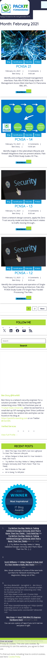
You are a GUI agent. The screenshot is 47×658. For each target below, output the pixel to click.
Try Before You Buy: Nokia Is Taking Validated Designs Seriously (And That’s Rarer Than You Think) (22, 463)
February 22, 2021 (13, 71)
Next (42, 308)
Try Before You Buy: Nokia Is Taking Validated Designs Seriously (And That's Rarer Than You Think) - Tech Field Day (23, 531)
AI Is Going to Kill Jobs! (14, 472)
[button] (6, 641)
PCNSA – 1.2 (23, 273)
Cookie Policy (14, 656)
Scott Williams (11, 562)
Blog (8, 62)
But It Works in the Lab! (15, 469)
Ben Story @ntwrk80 (10, 395)
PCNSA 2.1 (23, 66)
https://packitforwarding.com (14, 418)
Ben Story (16, 73)
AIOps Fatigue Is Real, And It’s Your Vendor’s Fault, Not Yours (22, 457)
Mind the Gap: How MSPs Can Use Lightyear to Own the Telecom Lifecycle (22, 452)
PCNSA (37, 62)
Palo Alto (28, 62)
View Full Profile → (9, 434)
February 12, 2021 (13, 277)
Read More (23, 92)
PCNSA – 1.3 (23, 206)
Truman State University (12, 408)
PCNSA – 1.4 (23, 139)
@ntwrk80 (5, 421)
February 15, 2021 (13, 211)
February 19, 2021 (13, 144)
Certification (18, 62)
